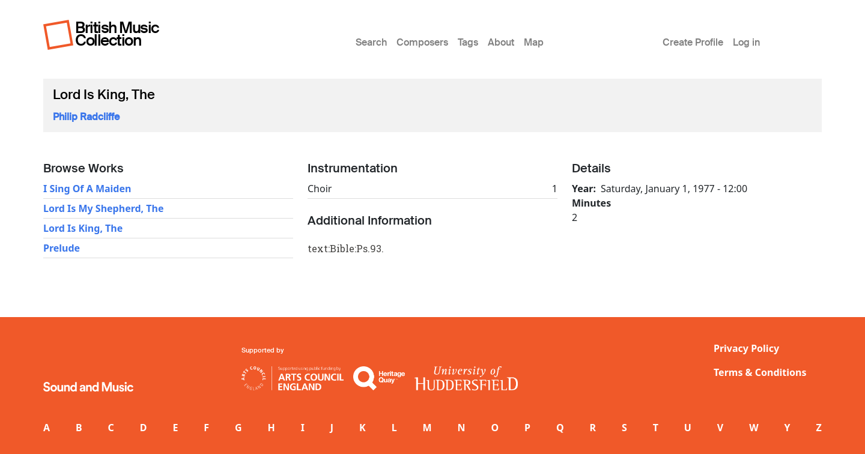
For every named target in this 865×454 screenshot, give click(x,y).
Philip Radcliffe (86, 116)
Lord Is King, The (83, 228)
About (501, 42)
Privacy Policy (746, 348)
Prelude (61, 248)
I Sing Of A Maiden (87, 188)
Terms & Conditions (760, 372)
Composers (422, 42)
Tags (468, 42)
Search (371, 42)
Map (534, 42)
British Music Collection (117, 33)
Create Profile (693, 42)
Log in (746, 42)
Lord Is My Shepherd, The (103, 208)
